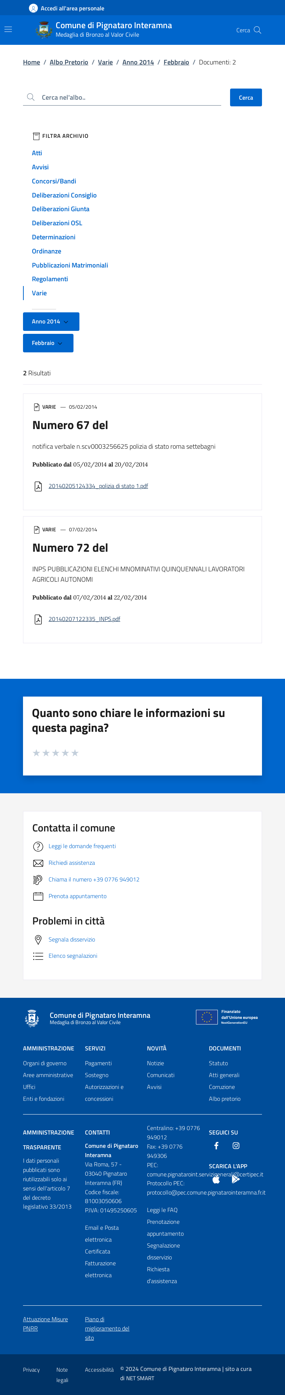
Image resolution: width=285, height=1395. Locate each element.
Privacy (31, 1369)
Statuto (218, 1063)
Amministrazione (48, 1048)
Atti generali (224, 1074)
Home (31, 62)
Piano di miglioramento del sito (107, 1328)
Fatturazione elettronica (100, 1269)
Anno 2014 (138, 62)
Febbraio (176, 62)
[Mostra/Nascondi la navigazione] (8, 29)
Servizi (95, 1048)
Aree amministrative (48, 1074)
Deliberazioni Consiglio (64, 195)
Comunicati (160, 1074)
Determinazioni (53, 237)
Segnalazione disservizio (163, 1251)
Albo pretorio (224, 1098)
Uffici (29, 1086)
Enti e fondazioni (43, 1098)
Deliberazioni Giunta (60, 209)
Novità (157, 1048)
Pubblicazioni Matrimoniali (70, 265)
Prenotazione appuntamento (165, 1227)
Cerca (246, 97)
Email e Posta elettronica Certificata (102, 1239)
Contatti (97, 1132)
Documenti (225, 1048)
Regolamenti (50, 279)
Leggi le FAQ (162, 1209)
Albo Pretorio (69, 62)
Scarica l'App (228, 1166)
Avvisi (40, 167)
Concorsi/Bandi (54, 181)
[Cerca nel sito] (257, 30)
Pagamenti (98, 1063)
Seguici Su (223, 1132)
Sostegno (96, 1074)
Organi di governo (44, 1063)
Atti (37, 153)
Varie (105, 62)
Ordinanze (46, 251)
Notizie (155, 1063)
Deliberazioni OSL (57, 223)
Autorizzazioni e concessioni (104, 1092)
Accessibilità (99, 1369)
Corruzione (222, 1086)
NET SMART (140, 1378)
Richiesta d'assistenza (162, 1275)
